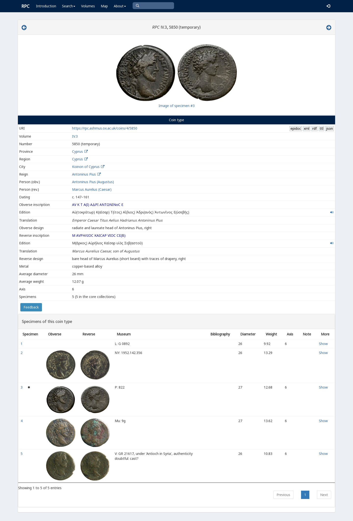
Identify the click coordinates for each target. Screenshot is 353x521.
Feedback (31, 307)
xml (306, 128)
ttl (321, 128)
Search (68, 6)
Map (104, 6)
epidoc (295, 128)
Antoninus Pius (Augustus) (93, 181)
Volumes (88, 6)
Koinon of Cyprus (86, 166)
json (329, 128)
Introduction (46, 6)
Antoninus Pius (84, 174)
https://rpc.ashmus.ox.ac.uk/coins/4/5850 (104, 128)
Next (324, 494)
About (120, 6)
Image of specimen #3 (177, 105)
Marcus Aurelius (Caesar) (92, 189)
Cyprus (77, 151)
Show (323, 343)
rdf (314, 128)
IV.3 (75, 136)
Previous (283, 494)
